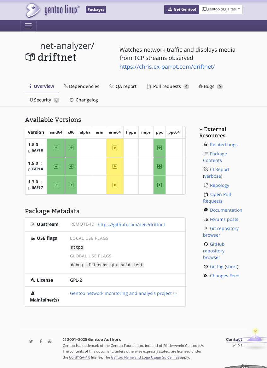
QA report (122, 86)
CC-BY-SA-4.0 (79, 356)
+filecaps (96, 264)
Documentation (226, 210)
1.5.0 (33, 163)
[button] (181, 9)
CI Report (219, 169)
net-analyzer (65, 45)
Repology (219, 185)
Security (45, 100)
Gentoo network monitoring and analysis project (121, 293)
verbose (212, 176)
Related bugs (224, 144)
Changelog (83, 100)
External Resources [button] (212, 132)
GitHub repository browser (214, 250)
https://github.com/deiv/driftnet (131, 224)
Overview (42, 86)
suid (125, 264)
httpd (77, 247)
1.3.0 (33, 182)
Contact (234, 339)
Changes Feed (225, 276)
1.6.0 (33, 144)
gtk (114, 264)
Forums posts (224, 219)
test (138, 264)
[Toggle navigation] (28, 26)
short (231, 266)
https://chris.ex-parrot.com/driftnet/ (167, 66)
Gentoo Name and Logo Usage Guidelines (145, 356)
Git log (216, 266)
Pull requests (168, 86)
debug (77, 264)
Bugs (211, 86)
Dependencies (81, 86)
